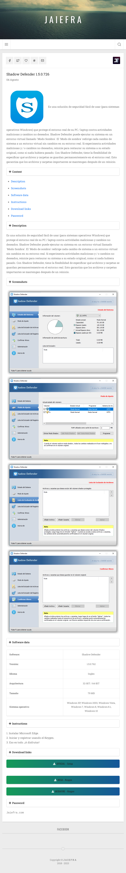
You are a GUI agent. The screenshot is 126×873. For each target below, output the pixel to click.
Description (18, 181)
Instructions (18, 202)
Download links (21, 208)
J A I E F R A (63, 19)
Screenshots (18, 188)
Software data (19, 195)
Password (17, 215)
